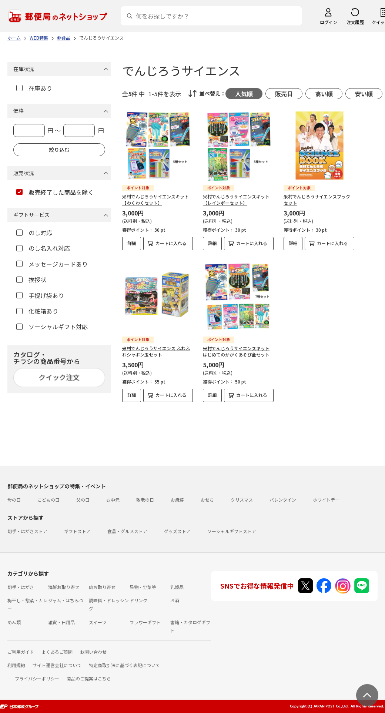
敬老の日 (145, 499)
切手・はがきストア (27, 531)
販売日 (284, 93)
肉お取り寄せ (102, 587)
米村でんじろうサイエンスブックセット (317, 199)
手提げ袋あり (40, 295)
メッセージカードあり (52, 264)
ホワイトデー (326, 499)
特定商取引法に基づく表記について (124, 665)
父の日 (83, 499)
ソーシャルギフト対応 (52, 326)
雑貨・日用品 (61, 622)
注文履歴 (355, 22)
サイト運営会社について (57, 665)
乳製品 (177, 587)
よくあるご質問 (57, 652)
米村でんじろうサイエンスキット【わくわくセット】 (155, 199)
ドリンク (138, 600)
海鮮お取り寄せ (63, 587)
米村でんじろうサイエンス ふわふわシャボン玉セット (156, 351)
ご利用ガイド (20, 652)
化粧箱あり (37, 311)
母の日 (14, 499)
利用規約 (16, 665)
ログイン (328, 22)
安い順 (364, 93)
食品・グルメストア (127, 531)
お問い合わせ (93, 652)
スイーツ (98, 622)
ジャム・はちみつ (65, 600)
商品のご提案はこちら (89, 678)
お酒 (174, 600)
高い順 (324, 93)
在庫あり (34, 88)
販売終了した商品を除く (55, 192)
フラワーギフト (145, 622)
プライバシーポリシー (37, 678)
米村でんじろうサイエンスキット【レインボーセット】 (236, 199)
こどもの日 (48, 499)
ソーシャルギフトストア (231, 531)
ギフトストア (77, 531)
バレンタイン (283, 499)
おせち (207, 499)
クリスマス (242, 499)
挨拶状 (31, 279)
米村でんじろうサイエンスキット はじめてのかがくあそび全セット (236, 351)
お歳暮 (177, 499)
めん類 (14, 622)
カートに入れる (171, 243)
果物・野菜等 (143, 587)
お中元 (113, 499)
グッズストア (177, 531)
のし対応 (34, 232)
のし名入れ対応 (43, 248)
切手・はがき (20, 587)
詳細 (131, 243)
